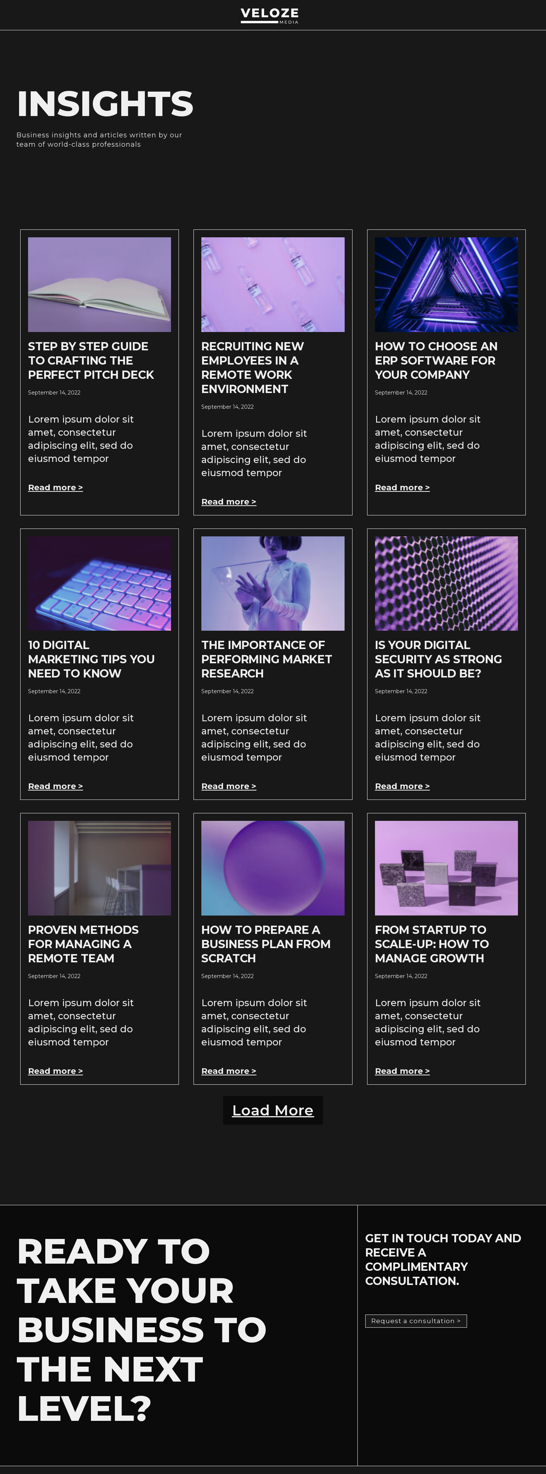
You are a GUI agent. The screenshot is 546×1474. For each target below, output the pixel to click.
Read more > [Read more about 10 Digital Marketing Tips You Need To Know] (55, 786)
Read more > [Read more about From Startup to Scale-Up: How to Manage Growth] (402, 1071)
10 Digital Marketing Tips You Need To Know (91, 659)
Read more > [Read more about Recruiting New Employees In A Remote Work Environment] (228, 502)
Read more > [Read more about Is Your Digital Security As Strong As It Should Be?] (402, 786)
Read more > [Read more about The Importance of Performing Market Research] (228, 786)
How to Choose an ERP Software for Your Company (436, 360)
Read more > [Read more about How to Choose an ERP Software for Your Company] (402, 487)
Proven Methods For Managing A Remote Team (83, 944)
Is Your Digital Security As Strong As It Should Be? (438, 659)
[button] (273, 1114)
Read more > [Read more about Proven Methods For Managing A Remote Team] (55, 1071)
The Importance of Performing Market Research (266, 659)
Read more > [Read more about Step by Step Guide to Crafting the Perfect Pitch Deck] (55, 487)
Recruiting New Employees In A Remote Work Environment (252, 367)
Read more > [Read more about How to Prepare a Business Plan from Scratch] (228, 1071)
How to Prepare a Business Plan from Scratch (266, 944)
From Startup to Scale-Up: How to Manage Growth (432, 944)
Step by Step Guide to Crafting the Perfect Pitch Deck (91, 360)
